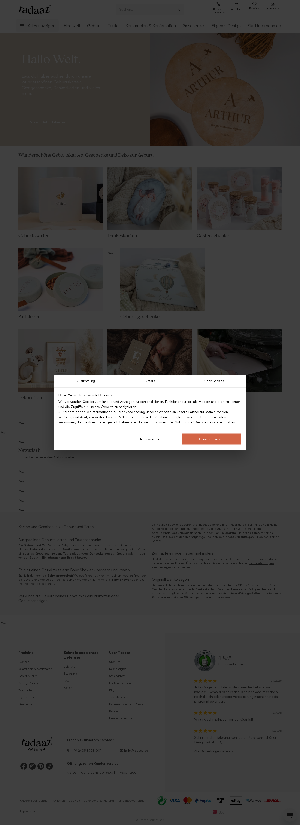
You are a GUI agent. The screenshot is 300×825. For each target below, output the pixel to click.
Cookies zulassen (211, 439)
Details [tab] (150, 381)
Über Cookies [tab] (214, 381)
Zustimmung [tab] (86, 381)
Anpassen (149, 439)
